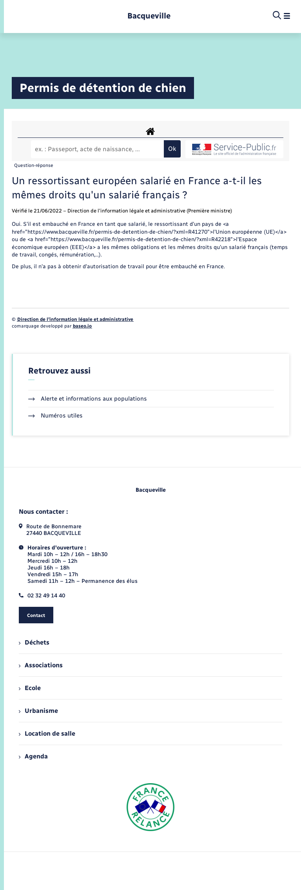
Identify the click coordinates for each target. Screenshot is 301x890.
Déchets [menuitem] (34, 642)
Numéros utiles (55, 415)
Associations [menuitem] (41, 665)
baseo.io (82, 326)
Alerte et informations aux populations (87, 398)
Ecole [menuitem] (30, 688)
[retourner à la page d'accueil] (148, 16)
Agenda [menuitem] (33, 756)
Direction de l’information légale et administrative (75, 319)
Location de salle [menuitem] (47, 733)
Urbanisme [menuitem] (38, 710)
